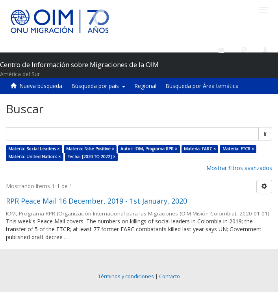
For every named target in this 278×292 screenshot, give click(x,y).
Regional (145, 86)
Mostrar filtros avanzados (239, 168)
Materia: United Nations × (34, 156)
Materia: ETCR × (238, 149)
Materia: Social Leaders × (33, 149)
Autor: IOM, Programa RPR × (148, 149)
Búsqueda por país (98, 86)
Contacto (169, 276)
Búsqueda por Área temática (202, 86)
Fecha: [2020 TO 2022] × (91, 156)
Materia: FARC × (200, 149)
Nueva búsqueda (40, 86)
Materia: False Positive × (90, 149)
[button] (244, 49)
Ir (265, 133)
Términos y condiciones (126, 276)
